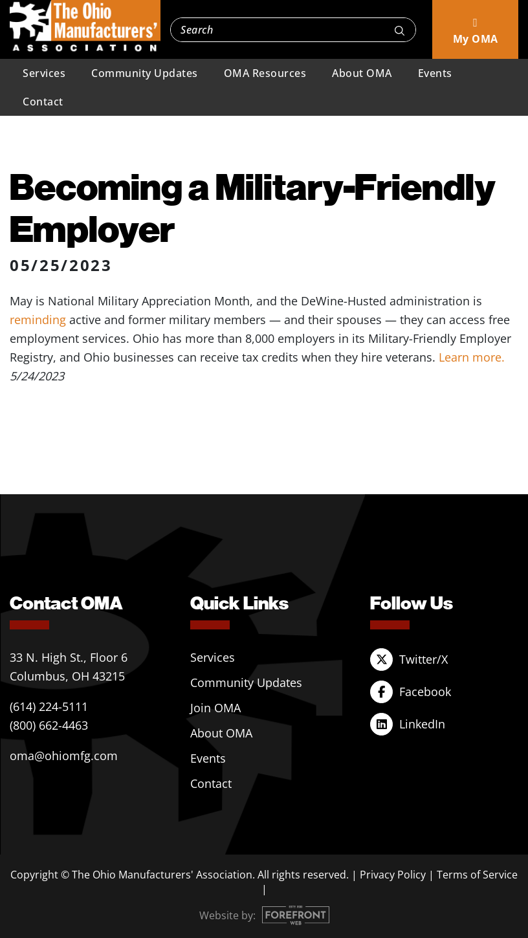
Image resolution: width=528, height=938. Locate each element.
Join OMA (215, 707)
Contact (43, 101)
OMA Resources (265, 73)
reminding (38, 319)
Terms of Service (477, 874)
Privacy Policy (393, 874)
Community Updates (144, 73)
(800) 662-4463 (49, 725)
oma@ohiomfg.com (64, 755)
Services (44, 73)
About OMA (362, 73)
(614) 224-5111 (49, 706)
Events (435, 73)
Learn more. (472, 357)
